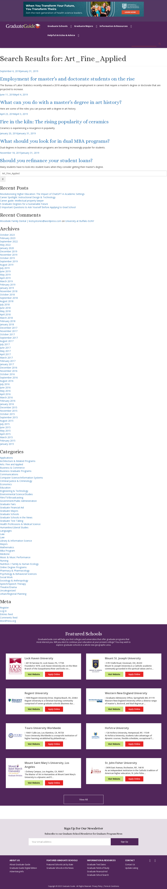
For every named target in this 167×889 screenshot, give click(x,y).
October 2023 (7, 234)
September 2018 (9, 297)
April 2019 (5, 278)
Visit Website (34, 674)
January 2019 (7, 287)
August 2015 (6, 420)
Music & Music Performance (15, 557)
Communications (9, 474)
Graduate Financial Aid (12, 507)
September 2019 (9, 261)
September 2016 (9, 377)
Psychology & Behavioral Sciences (18, 573)
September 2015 (9, 417)
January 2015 (7, 443)
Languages (6, 530)
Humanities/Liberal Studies (14, 527)
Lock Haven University (39, 658)
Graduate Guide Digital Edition (23, 868)
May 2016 (5, 390)
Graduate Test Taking (11, 520)
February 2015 (7, 440)
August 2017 (6, 341)
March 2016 (6, 397)
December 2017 (8, 327)
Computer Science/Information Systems (21, 477)
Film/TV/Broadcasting (11, 497)
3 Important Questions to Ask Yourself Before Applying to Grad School (38, 207)
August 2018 (6, 301)
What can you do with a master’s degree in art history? (61, 102)
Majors (4, 544)
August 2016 (6, 380)
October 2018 (7, 294)
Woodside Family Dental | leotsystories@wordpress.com (30, 221)
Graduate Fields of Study (98, 868)
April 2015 (5, 434)
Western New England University (126, 693)
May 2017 (5, 351)
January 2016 (7, 404)
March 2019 (6, 281)
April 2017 (5, 354)
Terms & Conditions (111, 886)
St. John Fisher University (121, 763)
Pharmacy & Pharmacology (14, 570)
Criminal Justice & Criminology (16, 481)
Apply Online (54, 674)
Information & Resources (114, 26)
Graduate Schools (58, 26)
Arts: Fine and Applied (11, 464)
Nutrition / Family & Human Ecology (19, 564)
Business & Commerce (12, 467)
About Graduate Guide (20, 864)
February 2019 (7, 284)
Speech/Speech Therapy (13, 583)
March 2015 (6, 437)
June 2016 (5, 387)
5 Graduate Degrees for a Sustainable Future (24, 203)
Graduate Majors (83, 26)
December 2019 (8, 251)
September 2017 (9, 337)
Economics (6, 484)
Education (5, 487)
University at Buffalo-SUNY (79, 221)
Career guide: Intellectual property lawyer (22, 200)
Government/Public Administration (18, 500)
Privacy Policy (97, 886)
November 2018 (8, 291)
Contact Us (130, 864)
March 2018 (6, 317)
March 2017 (6, 357)
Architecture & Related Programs (17, 461)
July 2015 (5, 424)
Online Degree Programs (13, 567)
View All (83, 799)
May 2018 (5, 311)
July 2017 (5, 344)
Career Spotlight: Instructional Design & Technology (27, 197)
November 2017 (8, 331)
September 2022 (9, 241)
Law (2, 534)
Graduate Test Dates (96, 864)
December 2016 (8, 367)
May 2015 (5, 430)
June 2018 (5, 307)
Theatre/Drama (8, 587)
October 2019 (7, 258)
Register (4, 607)
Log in (3, 610)
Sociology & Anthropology (14, 580)
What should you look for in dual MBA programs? (55, 141)
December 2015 (8, 407)
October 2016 (7, 374)
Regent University (36, 693)
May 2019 (5, 274)
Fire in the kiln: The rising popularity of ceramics (54, 121)
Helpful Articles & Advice (61, 35)
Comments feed (8, 617)
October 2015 (7, 414)
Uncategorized (8, 590)
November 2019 (8, 254)
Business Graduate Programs (15, 471)
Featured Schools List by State (60, 864)
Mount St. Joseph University (123, 658)
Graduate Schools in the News (16, 517)
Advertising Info (17, 871)
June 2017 (5, 347)
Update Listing (131, 868)
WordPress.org (8, 620)
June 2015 (5, 427)
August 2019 (6, 264)
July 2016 (5, 384)
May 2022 (5, 244)
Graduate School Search (98, 875)
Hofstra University (117, 728)
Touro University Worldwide (43, 728)
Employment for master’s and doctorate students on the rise (67, 79)
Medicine (5, 554)
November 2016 (8, 370)
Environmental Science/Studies (16, 494)
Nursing (4, 560)
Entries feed (6, 614)
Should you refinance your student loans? (46, 160)
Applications (6, 457)
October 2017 (7, 334)
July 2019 (5, 268)
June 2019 (5, 271)
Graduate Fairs (8, 504)
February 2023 (7, 238)
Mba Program (7, 550)
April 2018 (5, 314)
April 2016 (5, 394)
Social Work (6, 577)
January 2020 (7, 248)
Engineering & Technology (14, 490)
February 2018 (7, 321)
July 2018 (5, 304)
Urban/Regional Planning (13, 593)
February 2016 (7, 400)
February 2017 (7, 361)
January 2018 (7, 324)
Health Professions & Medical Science (20, 524)
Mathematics (7, 547)
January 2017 (7, 364)
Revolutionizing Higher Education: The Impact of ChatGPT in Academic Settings (42, 194)
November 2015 (8, 410)
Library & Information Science (16, 540)
